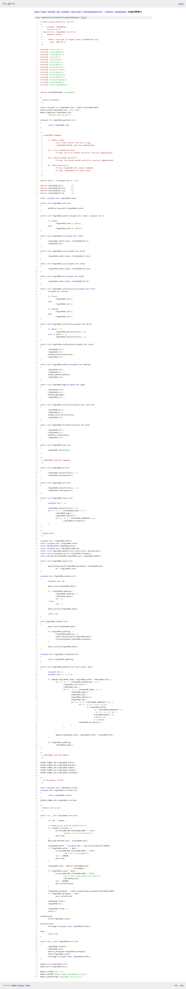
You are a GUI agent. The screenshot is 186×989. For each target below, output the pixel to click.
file (83, 18)
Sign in (181, 4)
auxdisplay (120, 11)
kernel (51, 11)
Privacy (21, 985)
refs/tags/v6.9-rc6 (92, 11)
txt (176, 985)
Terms (27, 985)
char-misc (76, 11)
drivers (109, 11)
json (182, 985)
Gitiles (14, 985)
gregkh (65, 11)
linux (36, 11)
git (58, 11)
